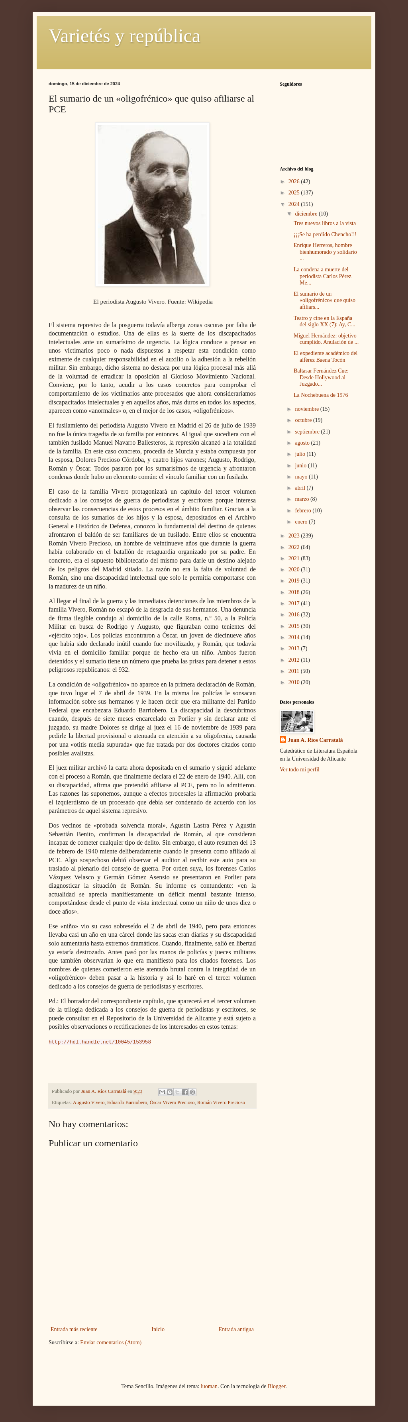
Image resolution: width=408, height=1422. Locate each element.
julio (300, 454)
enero (302, 522)
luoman (209, 1386)
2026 (294, 181)
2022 (294, 547)
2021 (294, 558)
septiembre (308, 432)
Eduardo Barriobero (127, 1102)
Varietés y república (124, 35)
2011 (294, 671)
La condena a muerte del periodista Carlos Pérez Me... (322, 276)
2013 (294, 648)
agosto (303, 443)
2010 (294, 682)
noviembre (307, 409)
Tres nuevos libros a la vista (325, 223)
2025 (294, 193)
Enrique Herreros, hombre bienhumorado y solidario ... (325, 252)
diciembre (306, 214)
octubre (304, 420)
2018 (294, 592)
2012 (294, 660)
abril (300, 488)
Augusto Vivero (89, 1102)
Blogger (276, 1386)
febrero (303, 511)
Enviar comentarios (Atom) (110, 1343)
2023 (294, 536)
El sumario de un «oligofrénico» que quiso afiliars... (324, 300)
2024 (294, 204)
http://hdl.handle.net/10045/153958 (100, 1042)
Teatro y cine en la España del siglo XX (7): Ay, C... (324, 321)
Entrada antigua (236, 1329)
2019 (294, 581)
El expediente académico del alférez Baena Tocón (326, 356)
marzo (302, 499)
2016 (294, 615)
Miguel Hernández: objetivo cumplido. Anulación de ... (326, 339)
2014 (294, 637)
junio (301, 466)
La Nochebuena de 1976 (321, 395)
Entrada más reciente (74, 1329)
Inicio (158, 1329)
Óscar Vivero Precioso (172, 1102)
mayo (302, 477)
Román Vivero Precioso (221, 1102)
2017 (294, 603)
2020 (294, 570)
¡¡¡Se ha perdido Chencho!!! (325, 234)
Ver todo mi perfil (300, 770)
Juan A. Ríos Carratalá (315, 740)
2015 (294, 626)
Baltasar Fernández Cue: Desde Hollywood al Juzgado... (321, 377)
